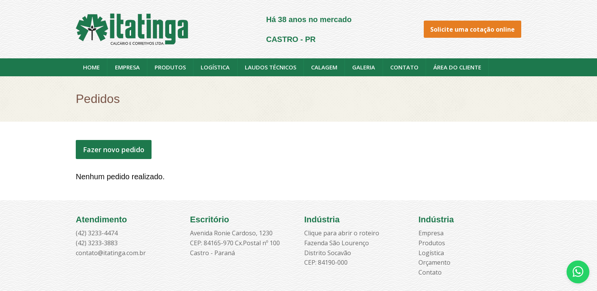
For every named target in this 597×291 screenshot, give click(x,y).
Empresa (127, 67)
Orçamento (434, 262)
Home (91, 67)
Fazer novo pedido (113, 149)
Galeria (363, 67)
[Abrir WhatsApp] (578, 271)
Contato (404, 67)
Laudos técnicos (270, 67)
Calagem (324, 67)
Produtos (170, 67)
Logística (215, 67)
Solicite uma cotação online (472, 29)
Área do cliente (457, 67)
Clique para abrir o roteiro (341, 233)
